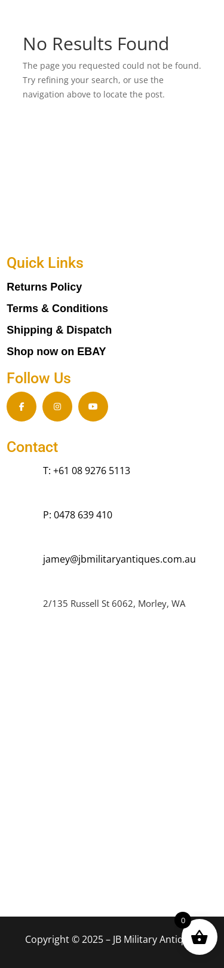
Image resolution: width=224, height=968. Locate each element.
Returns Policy (44, 287)
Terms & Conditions (57, 308)
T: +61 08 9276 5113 (86, 470)
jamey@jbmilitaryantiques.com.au (119, 559)
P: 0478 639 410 (77, 514)
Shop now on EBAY (56, 352)
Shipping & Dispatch (59, 330)
